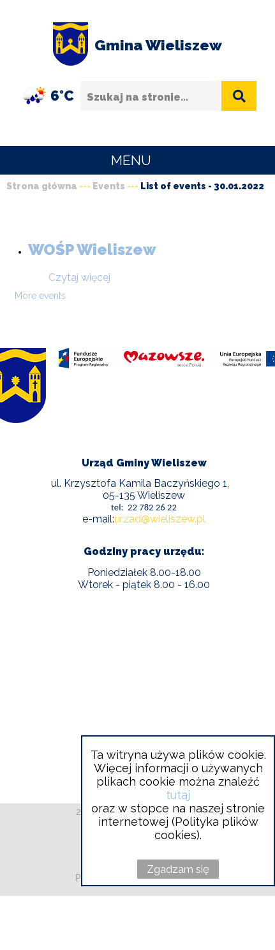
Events (109, 186)
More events (40, 296)
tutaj (178, 795)
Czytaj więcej (79, 277)
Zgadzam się (178, 869)
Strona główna (41, 186)
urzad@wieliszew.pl (159, 519)
